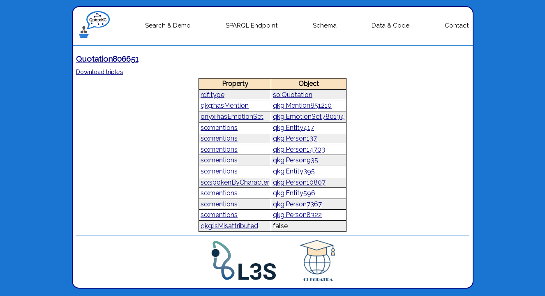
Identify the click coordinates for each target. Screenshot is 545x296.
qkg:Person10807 (299, 182)
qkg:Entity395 (294, 171)
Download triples (99, 71)
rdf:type (212, 95)
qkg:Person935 (295, 160)
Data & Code (390, 25)
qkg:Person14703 (299, 149)
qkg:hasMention (225, 105)
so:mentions (219, 128)
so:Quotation (292, 95)
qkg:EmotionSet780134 (308, 116)
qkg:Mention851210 (302, 105)
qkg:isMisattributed (229, 226)
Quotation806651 (107, 58)
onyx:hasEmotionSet (232, 116)
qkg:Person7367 (297, 204)
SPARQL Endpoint (251, 25)
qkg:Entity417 (293, 128)
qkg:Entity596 (294, 193)
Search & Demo (168, 25)
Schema (325, 25)
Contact (457, 25)
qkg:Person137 (295, 138)
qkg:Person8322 (297, 215)
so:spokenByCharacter (235, 182)
